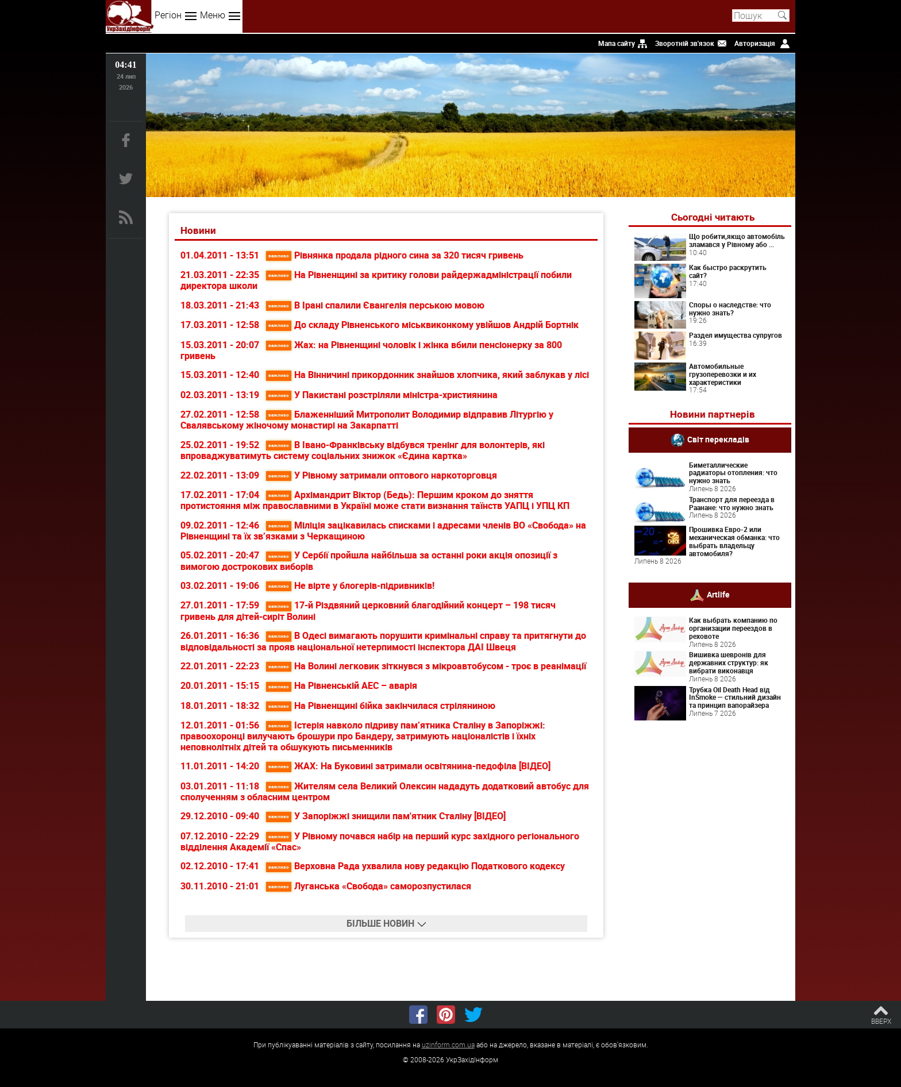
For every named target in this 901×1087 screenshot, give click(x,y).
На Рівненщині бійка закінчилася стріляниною (380, 705)
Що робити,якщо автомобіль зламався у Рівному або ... (737, 240)
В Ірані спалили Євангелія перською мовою (375, 305)
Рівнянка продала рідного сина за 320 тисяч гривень (394, 255)
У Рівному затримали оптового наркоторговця (381, 475)
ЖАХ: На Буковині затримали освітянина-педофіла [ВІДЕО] (408, 766)
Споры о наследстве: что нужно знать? (730, 308)
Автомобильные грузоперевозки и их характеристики (722, 374)
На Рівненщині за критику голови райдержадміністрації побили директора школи (376, 280)
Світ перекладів (718, 438)
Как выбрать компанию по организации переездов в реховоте (733, 628)
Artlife (718, 594)
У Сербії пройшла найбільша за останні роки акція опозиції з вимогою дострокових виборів (368, 560)
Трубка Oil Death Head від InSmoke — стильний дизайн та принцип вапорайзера (735, 697)
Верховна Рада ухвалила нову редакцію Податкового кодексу (415, 865)
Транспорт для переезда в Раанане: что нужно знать (732, 503)
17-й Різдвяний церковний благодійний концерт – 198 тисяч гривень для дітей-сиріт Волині (368, 610)
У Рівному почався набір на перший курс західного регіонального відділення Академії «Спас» (379, 841)
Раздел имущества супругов (735, 335)
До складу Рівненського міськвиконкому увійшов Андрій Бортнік (422, 324)
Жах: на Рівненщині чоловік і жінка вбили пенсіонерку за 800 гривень (371, 350)
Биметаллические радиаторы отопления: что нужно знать (733, 472)
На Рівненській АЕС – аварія (341, 685)
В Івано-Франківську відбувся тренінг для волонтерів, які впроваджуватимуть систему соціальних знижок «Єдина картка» (362, 450)
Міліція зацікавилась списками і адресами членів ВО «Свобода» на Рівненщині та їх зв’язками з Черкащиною (383, 530)
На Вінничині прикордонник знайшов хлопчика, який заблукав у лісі (427, 374)
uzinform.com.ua (448, 1044)
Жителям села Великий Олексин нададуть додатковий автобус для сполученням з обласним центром (384, 791)
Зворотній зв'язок (684, 43)
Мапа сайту (616, 43)
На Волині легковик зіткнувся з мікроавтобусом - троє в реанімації (426, 666)
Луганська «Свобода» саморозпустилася (368, 886)
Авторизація (754, 43)
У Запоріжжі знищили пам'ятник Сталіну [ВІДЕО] (386, 816)
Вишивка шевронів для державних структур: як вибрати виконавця (728, 662)
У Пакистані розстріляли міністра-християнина (382, 394)
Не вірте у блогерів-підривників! (350, 585)
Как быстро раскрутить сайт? (728, 271)
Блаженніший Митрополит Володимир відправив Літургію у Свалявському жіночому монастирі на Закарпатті (366, 419)
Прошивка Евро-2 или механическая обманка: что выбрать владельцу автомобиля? (734, 541)
